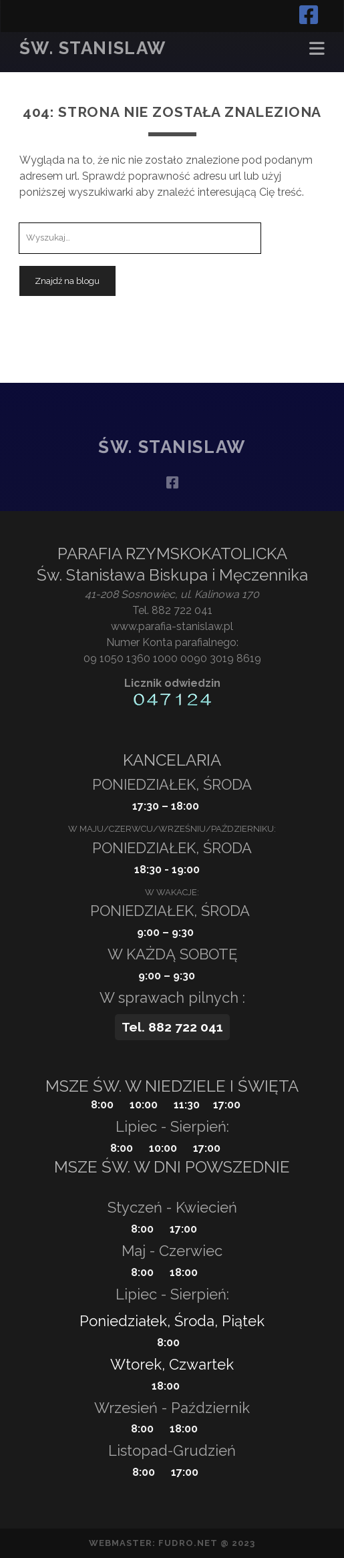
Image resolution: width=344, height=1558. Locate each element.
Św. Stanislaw (92, 48)
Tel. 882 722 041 (172, 610)
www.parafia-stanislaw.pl (172, 626)
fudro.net (187, 1543)
